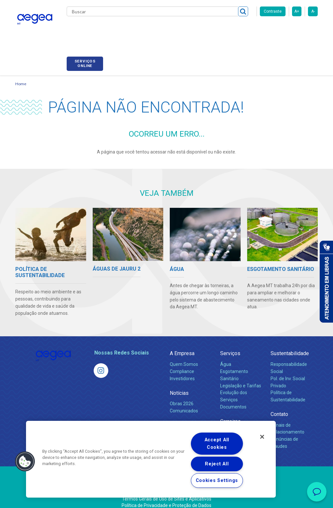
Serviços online (299, 30)
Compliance (182, 364)
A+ (296, 11)
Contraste (273, 11)
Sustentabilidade (290, 346)
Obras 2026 (181, 396)
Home (20, 76)
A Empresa (182, 346)
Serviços (230, 346)
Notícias (179, 385)
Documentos (233, 399)
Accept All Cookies (217, 443)
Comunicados (184, 403)
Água (225, 356)
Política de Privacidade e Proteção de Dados (166, 498)
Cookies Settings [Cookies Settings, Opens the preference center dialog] (217, 480)
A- (313, 11)
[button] (25, 461)
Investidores (182, 371)
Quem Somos (184, 356)
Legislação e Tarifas (240, 378)
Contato (279, 407)
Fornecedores (253, 29)
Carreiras (218, 29)
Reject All (217, 464)
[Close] (262, 437)
